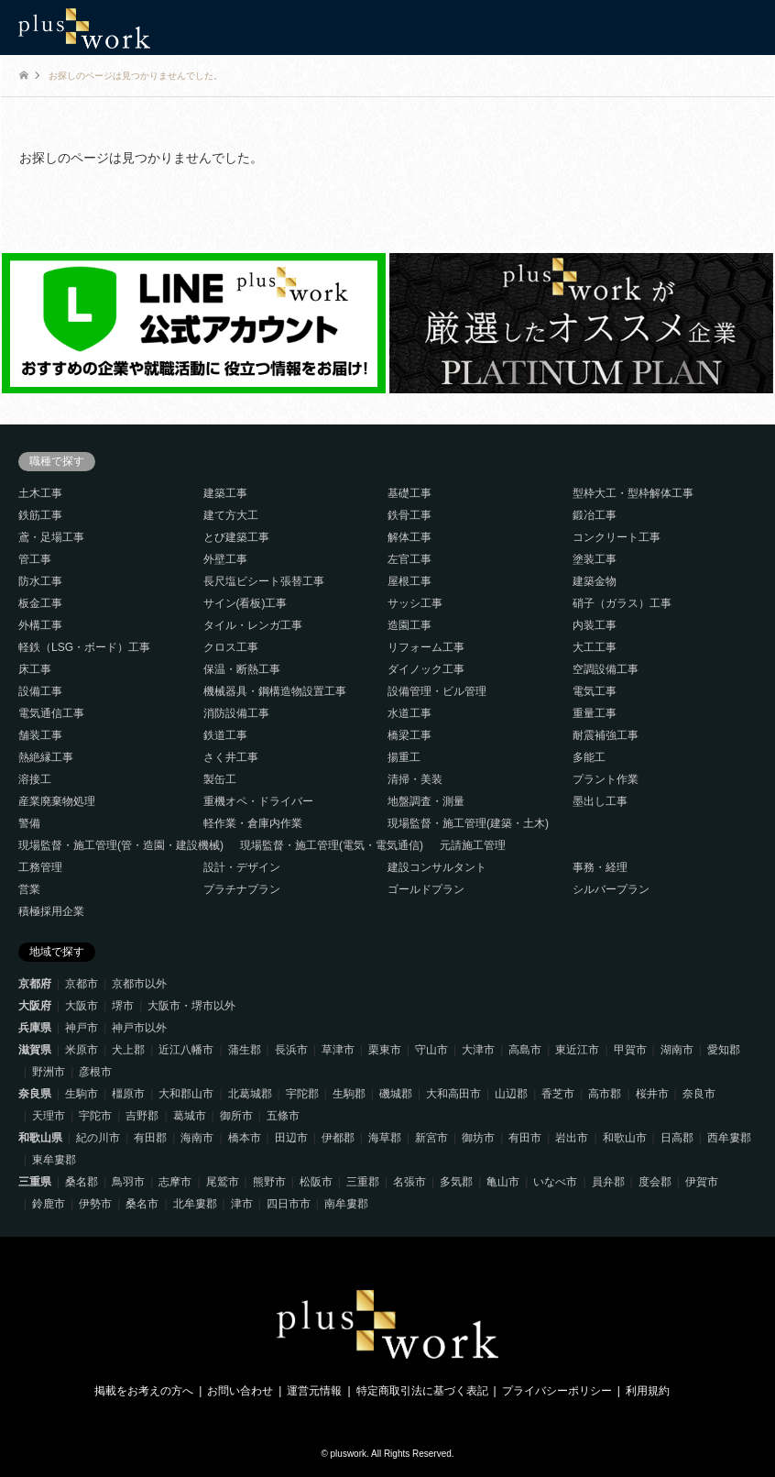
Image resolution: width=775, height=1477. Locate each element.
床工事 (34, 669)
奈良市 (698, 1093)
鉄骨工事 (409, 515)
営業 (29, 889)
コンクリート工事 (616, 537)
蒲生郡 (244, 1049)
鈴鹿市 (48, 1203)
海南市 (196, 1137)
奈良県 (34, 1093)
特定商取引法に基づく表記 (422, 1390)
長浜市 (291, 1049)
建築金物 (595, 581)
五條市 (283, 1115)
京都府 (34, 983)
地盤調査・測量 (426, 801)
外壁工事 (225, 559)
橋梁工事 (409, 735)
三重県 (34, 1181)
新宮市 (431, 1137)
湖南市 (676, 1049)
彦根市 (95, 1071)
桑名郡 (81, 1181)
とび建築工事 (236, 537)
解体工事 (409, 537)
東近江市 (577, 1049)
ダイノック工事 (426, 669)
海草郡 (384, 1137)
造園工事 (409, 625)
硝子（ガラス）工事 (622, 603)
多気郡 (456, 1181)
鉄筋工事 (40, 515)
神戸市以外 (139, 1027)
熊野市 (269, 1181)
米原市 (81, 1049)
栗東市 (384, 1049)
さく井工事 (230, 757)
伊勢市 (95, 1203)
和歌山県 (40, 1137)
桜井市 (652, 1093)
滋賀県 (34, 1049)
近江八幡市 (185, 1049)
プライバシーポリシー (557, 1390)
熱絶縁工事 (45, 757)
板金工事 (40, 603)
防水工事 (40, 581)
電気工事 (595, 691)
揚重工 (404, 757)
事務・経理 (600, 867)
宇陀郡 (302, 1093)
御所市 (236, 1115)
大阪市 (81, 1005)
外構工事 (40, 625)
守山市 (431, 1049)
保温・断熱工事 (241, 669)
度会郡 (655, 1181)
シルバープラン (611, 889)
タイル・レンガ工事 (252, 625)
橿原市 (128, 1093)
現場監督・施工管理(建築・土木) (468, 823)
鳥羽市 (128, 1181)
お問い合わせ (240, 1390)
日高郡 (676, 1137)
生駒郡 (349, 1093)
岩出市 (571, 1137)
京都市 (81, 983)
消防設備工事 (236, 713)
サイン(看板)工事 (245, 603)
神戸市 (81, 1027)
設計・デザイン (241, 867)
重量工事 (595, 713)
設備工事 (40, 691)
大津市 (478, 1049)
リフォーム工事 (426, 647)
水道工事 (409, 713)
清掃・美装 (415, 779)
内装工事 (595, 625)
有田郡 (150, 1137)
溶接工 (34, 779)
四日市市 (289, 1203)
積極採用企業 (51, 911)
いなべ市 (555, 1181)
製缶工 (219, 779)
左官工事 (409, 559)
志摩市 (174, 1181)
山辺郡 (511, 1093)
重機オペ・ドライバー (258, 801)
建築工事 (225, 493)
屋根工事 (409, 581)
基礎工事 (409, 493)
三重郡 (362, 1181)
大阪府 (34, 1005)
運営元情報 (314, 1390)
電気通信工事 (51, 713)
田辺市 (291, 1137)
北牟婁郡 (195, 1203)
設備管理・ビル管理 (437, 691)
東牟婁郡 (54, 1159)
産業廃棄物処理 (56, 801)
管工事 (34, 559)
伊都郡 (338, 1137)
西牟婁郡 (729, 1137)
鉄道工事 (225, 735)
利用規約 (648, 1390)
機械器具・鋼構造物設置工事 (274, 691)
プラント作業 (606, 779)
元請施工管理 (473, 845)
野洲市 (48, 1071)
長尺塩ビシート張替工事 (263, 581)
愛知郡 (723, 1049)
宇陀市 (95, 1115)
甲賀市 (630, 1049)
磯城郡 (395, 1093)
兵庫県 (34, 1027)
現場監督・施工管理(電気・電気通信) (331, 845)
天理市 (48, 1115)
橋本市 (244, 1137)
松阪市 (316, 1181)
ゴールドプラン (426, 889)
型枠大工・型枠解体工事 (633, 493)
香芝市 (557, 1093)
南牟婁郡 (346, 1203)
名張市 (409, 1181)
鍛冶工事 (595, 515)
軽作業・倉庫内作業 (252, 823)
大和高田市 (453, 1093)
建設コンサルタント (437, 867)
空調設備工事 (606, 669)
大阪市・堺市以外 (191, 1005)
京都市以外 (139, 983)
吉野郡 (142, 1115)
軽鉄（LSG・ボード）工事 (84, 647)
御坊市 (478, 1137)
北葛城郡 (250, 1093)
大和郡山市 (185, 1093)
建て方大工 (230, 515)
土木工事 (40, 493)
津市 (242, 1203)
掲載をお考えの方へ (143, 1390)
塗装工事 (595, 559)
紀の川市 (98, 1137)
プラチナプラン (241, 889)
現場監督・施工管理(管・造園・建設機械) (121, 845)
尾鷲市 (222, 1181)
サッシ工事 (415, 603)
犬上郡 (128, 1049)
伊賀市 (701, 1181)
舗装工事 (40, 735)
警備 (29, 823)
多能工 (589, 757)
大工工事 (595, 647)
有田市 (524, 1137)
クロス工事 (230, 647)
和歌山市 (625, 1137)
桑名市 (142, 1203)
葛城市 (189, 1115)
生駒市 (81, 1093)
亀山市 (502, 1181)
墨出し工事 (600, 801)
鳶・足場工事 (51, 537)
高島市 (524, 1049)
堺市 (123, 1005)
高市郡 (604, 1093)
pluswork (348, 1454)
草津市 (338, 1049)
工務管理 (40, 867)
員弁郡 (608, 1181)
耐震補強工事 (606, 735)
